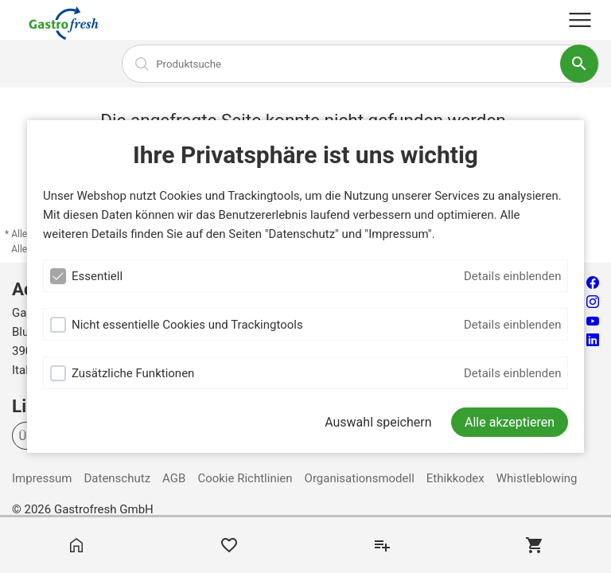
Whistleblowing (537, 478)
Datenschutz (117, 478)
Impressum (42, 478)
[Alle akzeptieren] (509, 422)
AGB (173, 478)
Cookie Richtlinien (244, 478)
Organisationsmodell (359, 478)
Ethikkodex (455, 478)
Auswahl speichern (378, 422)
